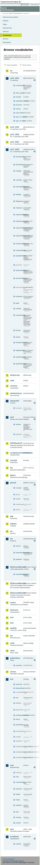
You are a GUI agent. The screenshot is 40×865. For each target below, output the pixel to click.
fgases (13, 475)
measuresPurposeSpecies (19, 236)
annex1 (18, 546)
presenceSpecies (19, 278)
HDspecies (19, 201)
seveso (13, 672)
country (18, 844)
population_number (19, 101)
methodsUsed (19, 250)
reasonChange (19, 315)
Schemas (6, 31)
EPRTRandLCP (16, 443)
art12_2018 (14, 127)
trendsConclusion (19, 342)
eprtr (12, 417)
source (18, 499)
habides (13, 524)
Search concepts (26, 65)
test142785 (19, 725)
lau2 (12, 623)
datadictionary (16, 393)
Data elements (7, 28)
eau (17, 697)
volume (18, 823)
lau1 (12, 617)
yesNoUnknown (19, 364)
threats (18, 330)
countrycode (19, 85)
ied (11, 539)
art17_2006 (14, 134)
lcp (11, 636)
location (18, 97)
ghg (11, 516)
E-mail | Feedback (8, 859)
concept (18, 488)
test (11, 679)
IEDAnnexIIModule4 (16, 593)
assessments (19, 156)
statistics (19, 805)
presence (19, 105)
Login (24, 4)
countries (19, 180)
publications (15, 658)
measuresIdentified (19, 214)
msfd (12, 643)
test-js (18, 719)
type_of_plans (19, 121)
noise (12, 651)
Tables (5, 24)
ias (11, 531)
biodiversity (15, 375)
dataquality (14, 401)
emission (19, 789)
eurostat (13, 460)
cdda (12, 380)
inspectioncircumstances (19, 552)
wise (12, 829)
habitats (18, 194)
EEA (11, 2)
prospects (19, 296)
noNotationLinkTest (19, 715)
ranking (18, 308)
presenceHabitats (19, 270)
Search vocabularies (12, 65)
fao (11, 468)
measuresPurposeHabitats (19, 228)
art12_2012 (14, 78)
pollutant (19, 559)
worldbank (14, 837)
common (13, 386)
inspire (13, 602)
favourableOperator (19, 186)
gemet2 (13, 483)
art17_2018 (14, 149)
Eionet (10, 13)
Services (5, 39)
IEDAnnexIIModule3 (16, 583)
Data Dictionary (17, 13)
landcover (14, 610)
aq (11, 71)
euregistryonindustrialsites (16, 453)
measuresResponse (19, 243)
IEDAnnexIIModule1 (16, 567)
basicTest (19, 684)
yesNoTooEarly (19, 357)
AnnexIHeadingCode (19, 574)
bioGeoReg (19, 164)
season (18, 109)
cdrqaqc (18, 171)
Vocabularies (7, 35)
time (17, 812)
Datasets (5, 20)
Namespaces (7, 42)
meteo (18, 800)
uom (12, 765)
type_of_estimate (19, 117)
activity (18, 424)
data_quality (19, 93)
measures (19, 208)
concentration (19, 782)
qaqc (17, 303)
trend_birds (19, 113)
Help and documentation (10, 17)
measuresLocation (19, 221)
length (18, 794)
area (17, 777)
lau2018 (13, 628)
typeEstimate (19, 350)
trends (18, 337)
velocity (18, 817)
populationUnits (19, 256)
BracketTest (19, 688)
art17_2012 (14, 142)
